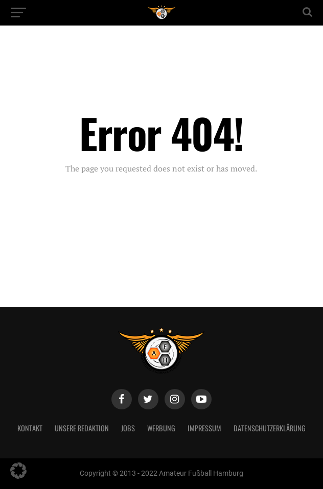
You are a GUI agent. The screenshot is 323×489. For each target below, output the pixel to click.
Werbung (161, 428)
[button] (18, 470)
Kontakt (29, 428)
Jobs (128, 428)
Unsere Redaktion (82, 428)
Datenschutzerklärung (270, 428)
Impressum (204, 428)
